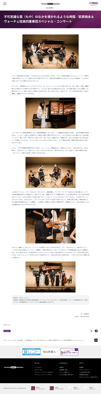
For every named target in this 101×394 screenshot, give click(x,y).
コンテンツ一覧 (11, 340)
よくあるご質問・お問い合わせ (66, 374)
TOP (4, 340)
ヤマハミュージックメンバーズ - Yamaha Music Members (50, 4)
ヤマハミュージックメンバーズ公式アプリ (44, 372)
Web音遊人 (7, 331)
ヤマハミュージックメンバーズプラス (43, 374)
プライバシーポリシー (84, 370)
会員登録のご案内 (63, 370)
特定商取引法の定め (83, 374)
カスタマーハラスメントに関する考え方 (88, 377)
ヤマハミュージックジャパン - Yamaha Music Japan (93, 4)
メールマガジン (38, 367)
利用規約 (81, 367)
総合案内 (61, 367)
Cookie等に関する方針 (84, 372)
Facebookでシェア (96, 331)
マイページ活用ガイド (64, 372)
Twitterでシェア (91, 331)
